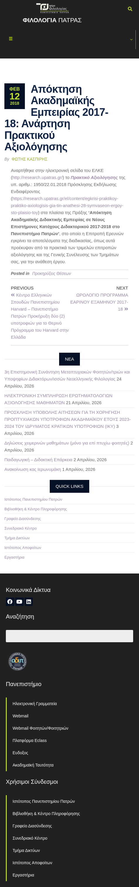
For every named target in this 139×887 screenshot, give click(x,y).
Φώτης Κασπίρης (29, 159)
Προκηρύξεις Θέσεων (51, 273)
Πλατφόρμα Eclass (30, 740)
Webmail (20, 716)
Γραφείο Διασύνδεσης (22, 518)
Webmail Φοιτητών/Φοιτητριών (40, 728)
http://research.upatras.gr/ (37, 177)
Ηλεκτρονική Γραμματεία (35, 703)
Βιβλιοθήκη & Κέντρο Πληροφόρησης (35, 509)
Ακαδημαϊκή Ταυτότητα (33, 765)
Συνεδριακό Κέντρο (20, 528)
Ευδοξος (20, 752)
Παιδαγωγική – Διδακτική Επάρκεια (38, 459)
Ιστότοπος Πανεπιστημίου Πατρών (33, 499)
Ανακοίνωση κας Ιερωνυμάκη (32, 469)
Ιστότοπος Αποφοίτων (22, 547)
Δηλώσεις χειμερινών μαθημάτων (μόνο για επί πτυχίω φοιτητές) (66, 442)
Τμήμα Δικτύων (17, 538)
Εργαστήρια (14, 557)
